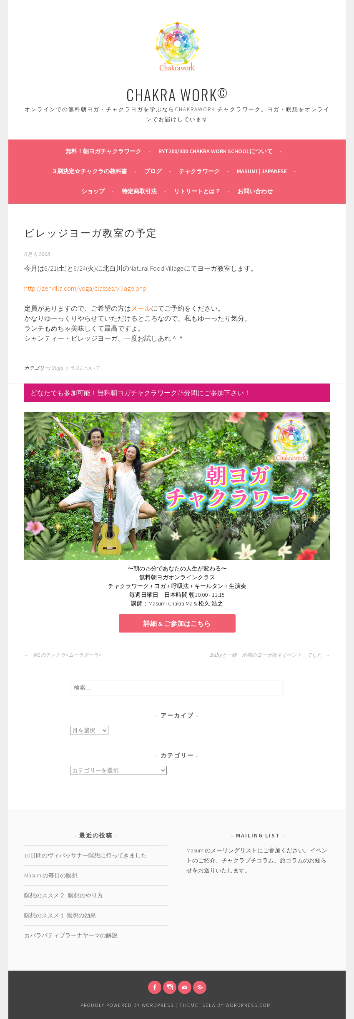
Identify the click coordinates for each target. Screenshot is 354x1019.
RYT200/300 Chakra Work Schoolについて (215, 151)
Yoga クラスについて (76, 368)
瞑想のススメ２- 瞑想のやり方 (63, 895)
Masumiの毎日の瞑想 (51, 875)
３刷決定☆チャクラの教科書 (89, 171)
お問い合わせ (255, 191)
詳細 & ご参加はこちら (177, 623)
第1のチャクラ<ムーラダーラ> (62, 655)
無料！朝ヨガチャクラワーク (103, 151)
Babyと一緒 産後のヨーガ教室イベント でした (270, 655)
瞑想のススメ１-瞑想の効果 (60, 915)
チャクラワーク (199, 171)
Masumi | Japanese (262, 171)
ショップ (93, 191)
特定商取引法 (139, 191)
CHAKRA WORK (177, 94)
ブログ (153, 171)
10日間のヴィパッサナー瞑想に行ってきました (85, 855)
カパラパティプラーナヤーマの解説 (71, 935)
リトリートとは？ (197, 191)
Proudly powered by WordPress (127, 1005)
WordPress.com (248, 1005)
